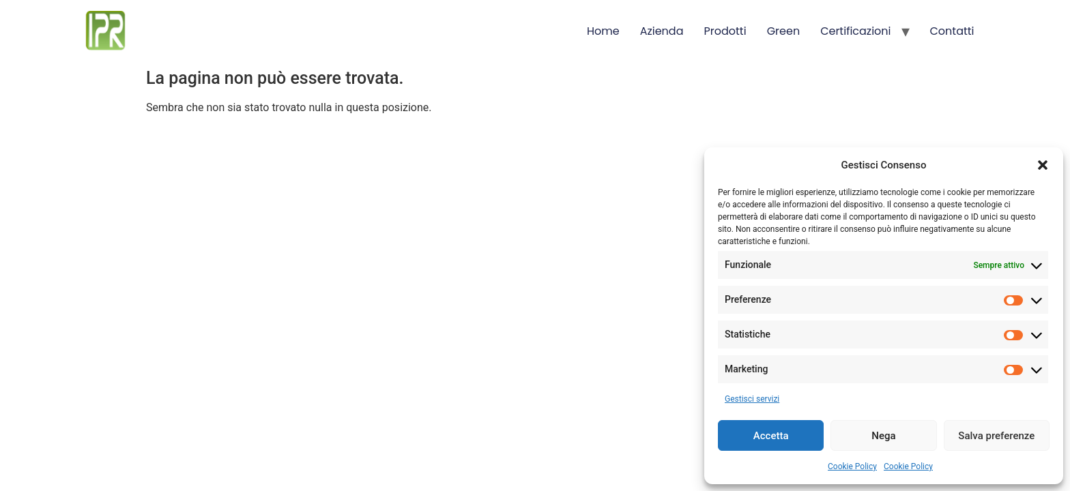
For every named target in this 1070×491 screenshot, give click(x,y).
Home (603, 31)
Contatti (952, 31)
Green (783, 31)
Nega (883, 436)
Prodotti (725, 31)
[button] (1043, 165)
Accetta (771, 436)
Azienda (662, 31)
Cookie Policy (852, 466)
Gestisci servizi (752, 399)
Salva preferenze (996, 436)
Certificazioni (855, 31)
